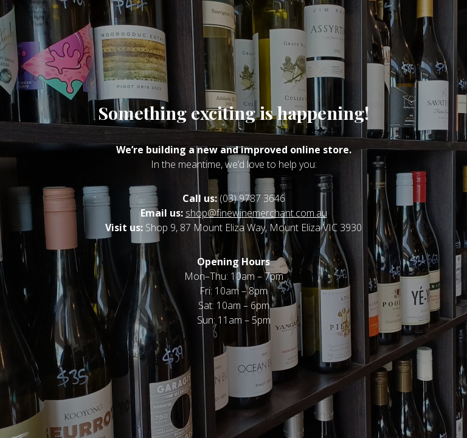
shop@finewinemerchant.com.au (256, 213)
